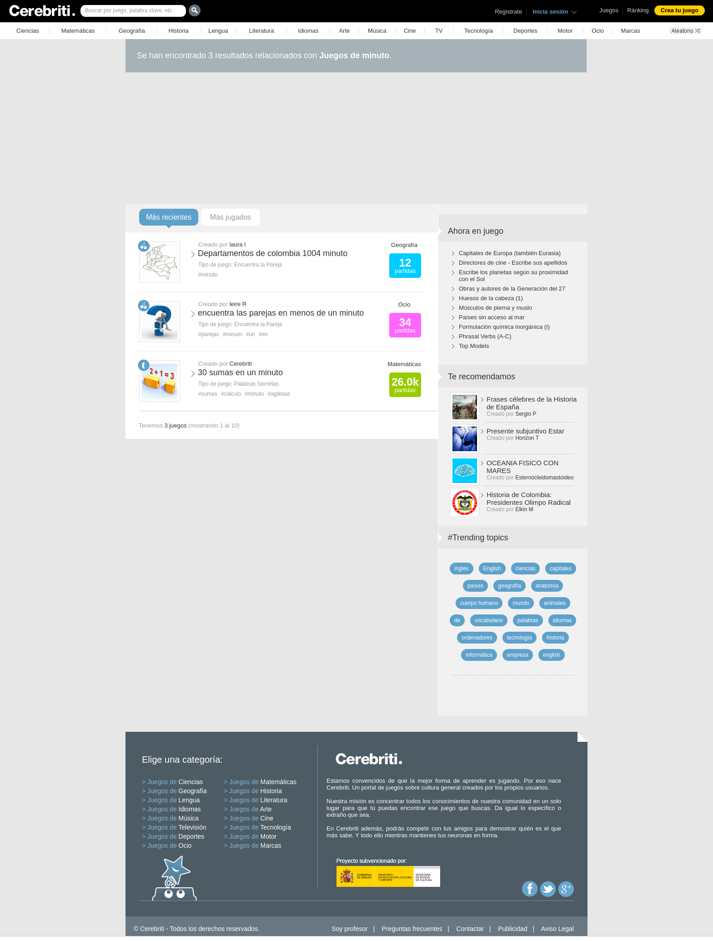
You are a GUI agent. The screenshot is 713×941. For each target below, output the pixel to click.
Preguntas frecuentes (412, 928)
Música (377, 30)
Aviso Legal (557, 928)
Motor (564, 30)
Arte (344, 30)
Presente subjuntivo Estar (525, 431)
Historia (179, 30)
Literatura (261, 30)
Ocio (598, 30)
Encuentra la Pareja (258, 265)
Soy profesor (349, 928)
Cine (410, 30)
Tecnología (478, 30)
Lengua (218, 30)
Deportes (525, 30)
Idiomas (308, 30)
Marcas (630, 30)
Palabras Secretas (256, 384)
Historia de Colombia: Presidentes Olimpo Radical (529, 498)
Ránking (638, 10)
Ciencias (27, 30)
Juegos (608, 10)
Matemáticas (78, 30)
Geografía (132, 30)
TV (439, 30)
